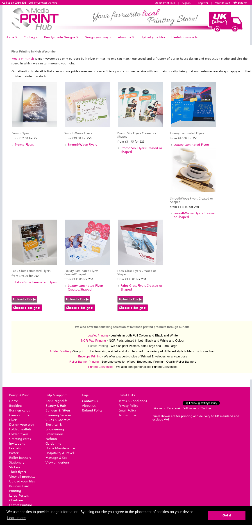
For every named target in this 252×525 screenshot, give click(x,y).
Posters (14, 453)
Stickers (14, 467)
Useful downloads (184, 37)
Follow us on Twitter (197, 408)
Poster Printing (98, 346)
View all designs (57, 462)
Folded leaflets (20, 429)
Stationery (16, 462)
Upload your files (153, 37)
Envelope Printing (89, 356)
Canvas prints (19, 415)
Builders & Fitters (57, 410)
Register (203, 3)
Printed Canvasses (100, 366)
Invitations (17, 443)
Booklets (15, 406)
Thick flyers (17, 472)
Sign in (186, 3)
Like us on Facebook (166, 408)
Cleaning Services (58, 415)
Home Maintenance (60, 448)
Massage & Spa (56, 458)
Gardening (53, 443)
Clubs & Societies (57, 420)
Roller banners (20, 458)
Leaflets (14, 448)
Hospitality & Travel (59, 453)
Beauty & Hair (55, 406)
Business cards (19, 410)
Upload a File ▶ (24, 299)
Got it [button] (226, 515)
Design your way (98, 37)
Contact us (90, 401)
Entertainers (54, 434)
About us (126, 37)
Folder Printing (60, 351)
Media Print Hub (164, 3)
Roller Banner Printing (84, 361)
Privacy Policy (128, 406)
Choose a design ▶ (27, 308)
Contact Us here (47, 2)
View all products (22, 477)
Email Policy (127, 410)
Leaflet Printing (98, 335)
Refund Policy (92, 410)
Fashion (51, 439)
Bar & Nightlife (56, 401)
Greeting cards (20, 439)
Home (11, 37)
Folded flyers (18, 434)
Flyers (13, 420)
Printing (31, 37)
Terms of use (127, 415)
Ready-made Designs (61, 37)
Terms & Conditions (132, 401)
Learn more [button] (16, 518)
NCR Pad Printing (93, 340)
